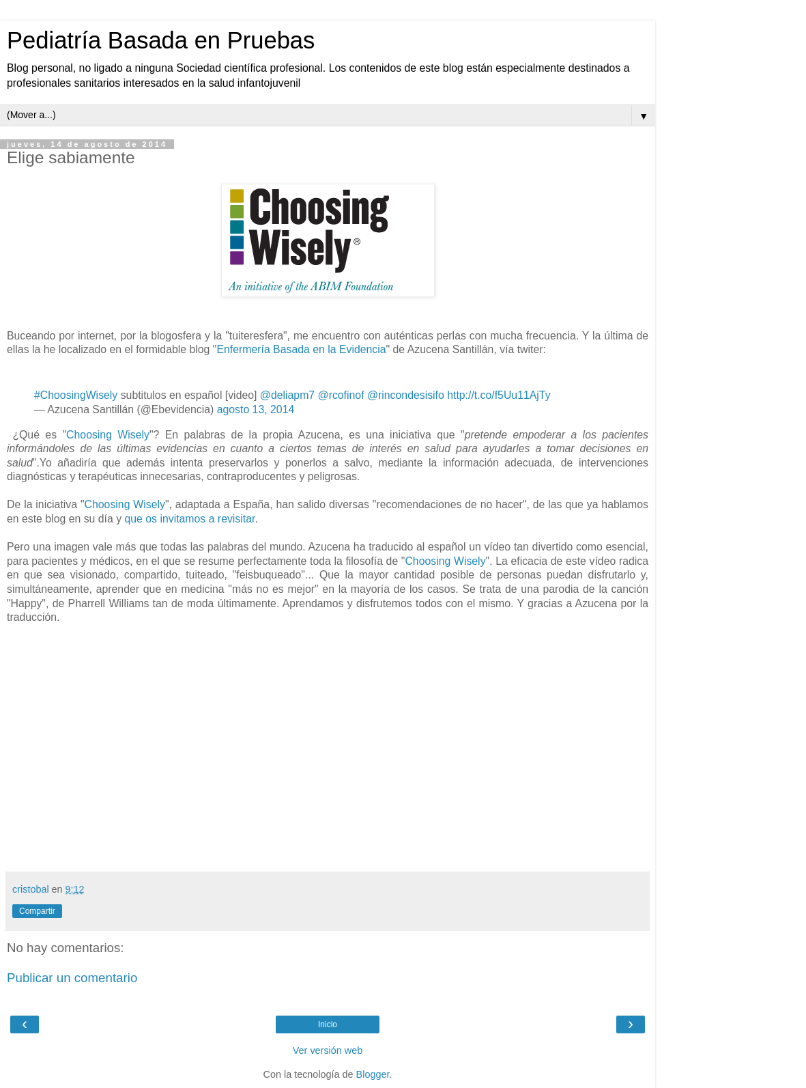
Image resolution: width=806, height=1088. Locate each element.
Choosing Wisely (107, 435)
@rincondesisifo (405, 395)
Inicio (327, 1024)
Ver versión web (327, 1050)
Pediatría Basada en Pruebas (161, 40)
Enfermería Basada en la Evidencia (301, 349)
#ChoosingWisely (75, 395)
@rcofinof (341, 395)
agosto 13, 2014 (256, 409)
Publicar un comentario (72, 978)
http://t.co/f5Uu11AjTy (498, 395)
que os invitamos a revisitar (189, 519)
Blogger (373, 1074)
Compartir (37, 911)
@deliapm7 (287, 395)
